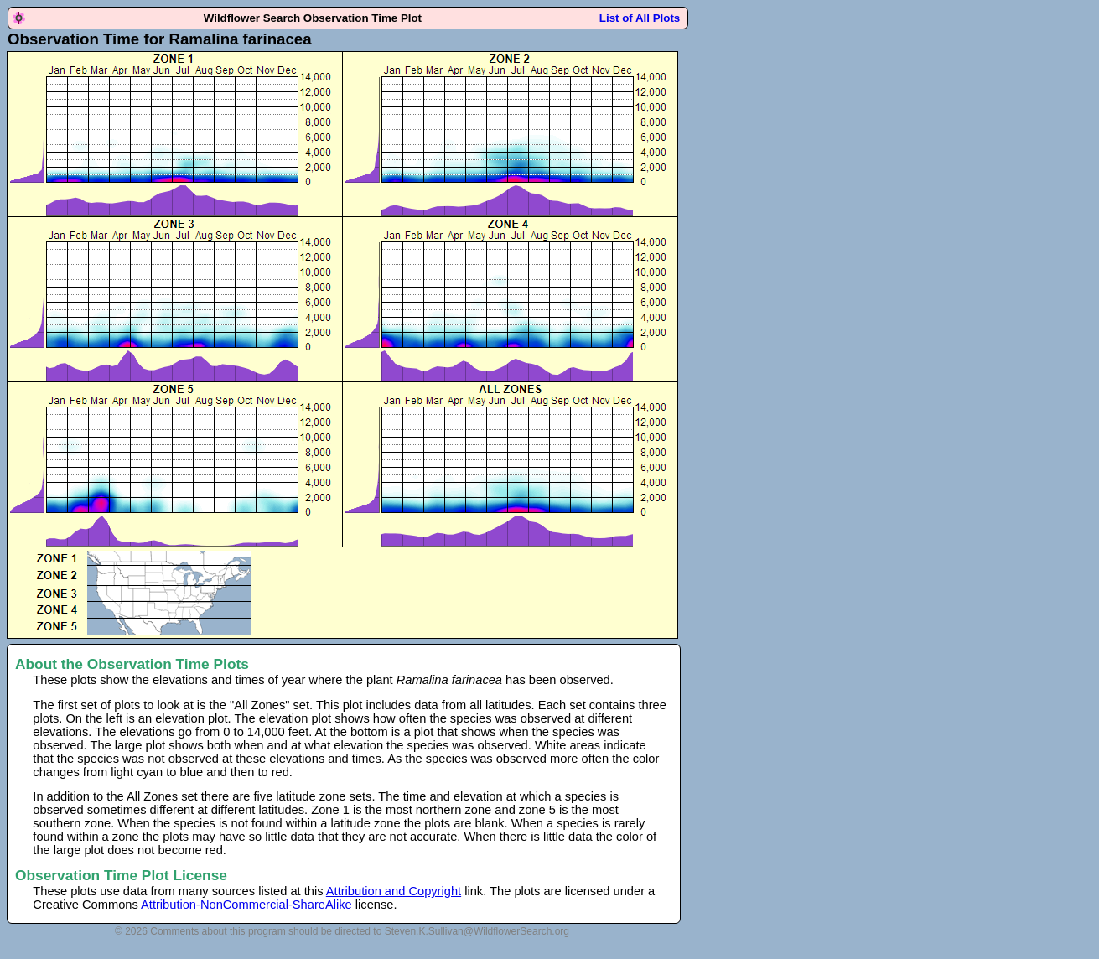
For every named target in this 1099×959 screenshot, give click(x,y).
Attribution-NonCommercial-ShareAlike (246, 904)
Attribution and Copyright (393, 891)
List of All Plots (641, 18)
